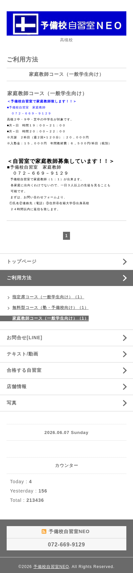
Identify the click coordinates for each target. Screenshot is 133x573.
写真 (12, 402)
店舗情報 (17, 386)
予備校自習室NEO (51, 566)
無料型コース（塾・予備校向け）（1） (50, 307)
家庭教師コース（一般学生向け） (47, 93)
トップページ (22, 261)
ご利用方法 (19, 277)
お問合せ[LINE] (24, 337)
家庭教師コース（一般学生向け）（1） (50, 318)
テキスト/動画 (22, 354)
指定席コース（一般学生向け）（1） (48, 297)
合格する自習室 (24, 370)
